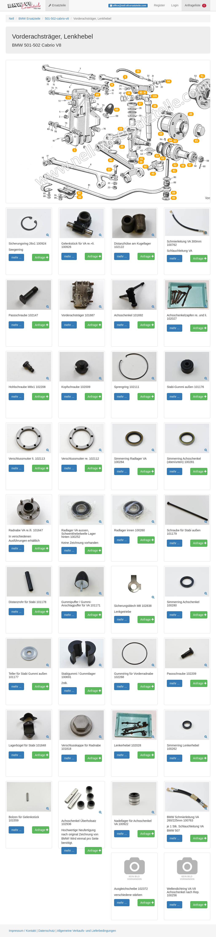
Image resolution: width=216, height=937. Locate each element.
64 (170, 140)
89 (173, 192)
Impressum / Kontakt (22, 930)
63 (175, 141)
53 (157, 155)
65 (116, 109)
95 (110, 160)
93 (162, 158)
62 (175, 165)
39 (154, 106)
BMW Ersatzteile (29, 18)
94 (168, 81)
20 (122, 146)
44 (128, 93)
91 (174, 170)
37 (140, 103)
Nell (11, 18)
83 (79, 197)
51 (202, 76)
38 (140, 161)
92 (145, 166)
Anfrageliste (195, 5)
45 (140, 92)
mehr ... (16, 257)
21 (109, 169)
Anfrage (41, 257)
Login (174, 5)
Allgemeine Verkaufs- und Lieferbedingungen (86, 930)
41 (141, 158)
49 (190, 114)
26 (138, 71)
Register (159, 5)
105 (155, 96)
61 (196, 140)
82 (79, 193)
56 (182, 165)
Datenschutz (46, 930)
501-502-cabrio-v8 (57, 18)
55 (160, 133)
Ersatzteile (57, 5)
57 (190, 165)
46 (144, 92)
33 (120, 128)
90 (173, 198)
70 (68, 97)
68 (97, 94)
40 (152, 173)
